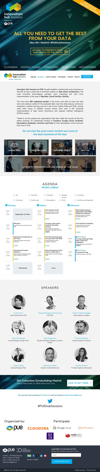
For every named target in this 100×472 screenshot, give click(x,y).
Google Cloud (64, 196)
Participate (62, 77)
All (17, 195)
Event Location (51, 77)
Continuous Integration (85, 200)
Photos (77, 77)
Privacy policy (91, 470)
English (35, 460)
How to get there (80, 383)
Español (29, 460)
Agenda (33, 77)
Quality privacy (80, 470)
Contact (70, 77)
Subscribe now (61, 461)
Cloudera (49, 195)
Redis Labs (35, 200)
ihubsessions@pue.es (73, 395)
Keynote (34, 195)
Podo (63, 200)
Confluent (19, 200)
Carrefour (80, 195)
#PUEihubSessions (16, 456)
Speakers (41, 77)
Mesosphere (50, 200)
